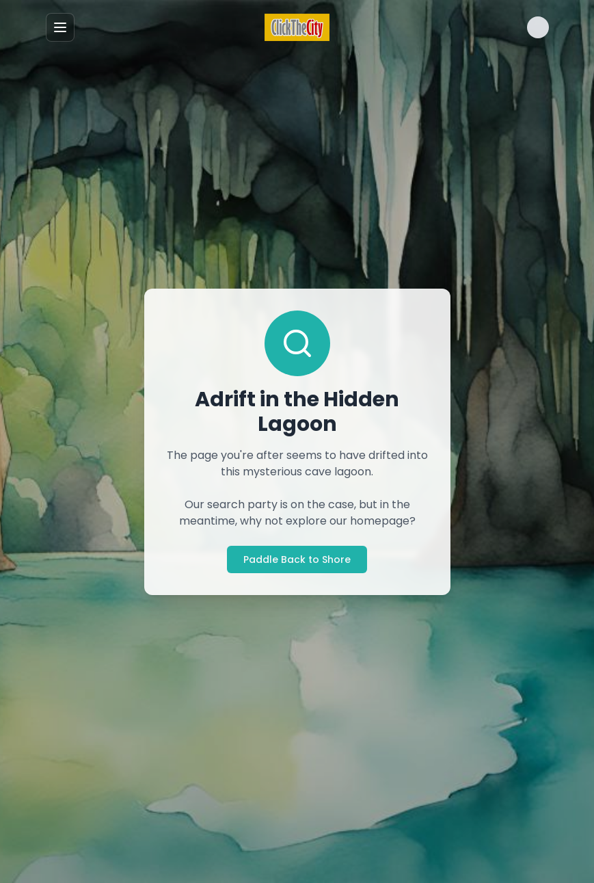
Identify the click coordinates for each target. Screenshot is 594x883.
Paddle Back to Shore (297, 559)
